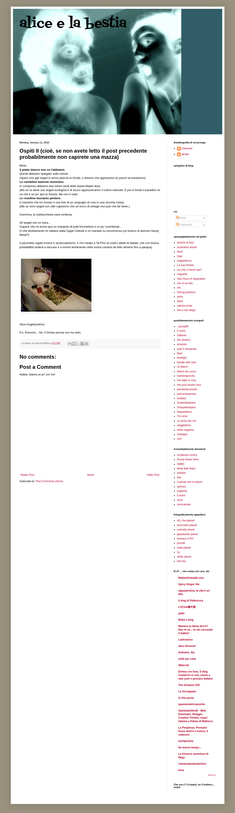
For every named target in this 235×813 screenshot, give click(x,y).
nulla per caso (187, 658)
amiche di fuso (185, 242)
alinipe (185, 154)
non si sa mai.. (185, 283)
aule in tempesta (186, 348)
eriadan (181, 472)
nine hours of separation (191, 278)
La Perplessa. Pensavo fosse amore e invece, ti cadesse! (193, 731)
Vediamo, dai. (186, 652)
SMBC (181, 464)
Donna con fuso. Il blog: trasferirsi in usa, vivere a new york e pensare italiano (195, 675)
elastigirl (182, 357)
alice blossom (187, 646)
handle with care (186, 362)
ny (178, 552)
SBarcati (183, 665)
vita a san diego (186, 310)
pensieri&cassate (187, 389)
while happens (185, 429)
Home (90, 474)
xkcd (180, 500)
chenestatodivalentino (192, 763)
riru (179, 287)
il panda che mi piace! (190, 481)
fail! (179, 477)
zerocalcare (184, 504)
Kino (181, 770)
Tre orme (182, 416)
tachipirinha (185, 741)
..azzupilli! (183, 326)
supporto (182, 491)
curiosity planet (186, 529)
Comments (184, 224)
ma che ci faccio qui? (189, 269)
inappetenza (184, 260)
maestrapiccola (186, 375)
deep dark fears (186, 468)
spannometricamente (191, 704)
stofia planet (184, 556)
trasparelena (184, 411)
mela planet (184, 547)
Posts (181, 217)
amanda (182, 344)
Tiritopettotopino (186, 407)
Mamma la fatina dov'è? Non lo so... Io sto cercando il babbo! (195, 630)
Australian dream (187, 247)
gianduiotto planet (187, 534)
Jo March (182, 366)
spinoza (181, 486)
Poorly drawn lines (188, 459)
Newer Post (27, 474)
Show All (212, 775)
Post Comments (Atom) (49, 481)
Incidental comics (187, 455)
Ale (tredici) (184, 339)
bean (180, 251)
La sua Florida (185, 265)
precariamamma (186, 393)
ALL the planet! (186, 520)
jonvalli (181, 543)
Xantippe (182, 434)
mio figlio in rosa (186, 380)
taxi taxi (181, 561)
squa (180, 301)
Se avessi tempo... (189, 747)
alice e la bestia (73, 24)
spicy (180, 296)
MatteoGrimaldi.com (191, 577)
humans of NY (185, 538)
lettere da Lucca (186, 371)
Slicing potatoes (186, 292)
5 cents (181, 330)
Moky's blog (186, 619)
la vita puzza (186, 697)
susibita (181, 398)
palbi (181, 613)
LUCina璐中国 (187, 607)
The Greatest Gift (189, 685)
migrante (182, 274)
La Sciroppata (187, 691)
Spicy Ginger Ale (189, 584)
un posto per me (186, 420)
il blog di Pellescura (190, 600)
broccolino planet (187, 525)
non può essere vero (189, 384)
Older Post (153, 474)
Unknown (186, 148)
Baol (179, 353)
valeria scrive (184, 305)
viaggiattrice (184, 425)
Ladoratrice (185, 639)
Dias (179, 256)
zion (179, 438)
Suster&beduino (186, 402)
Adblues (182, 335)
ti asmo (181, 495)
